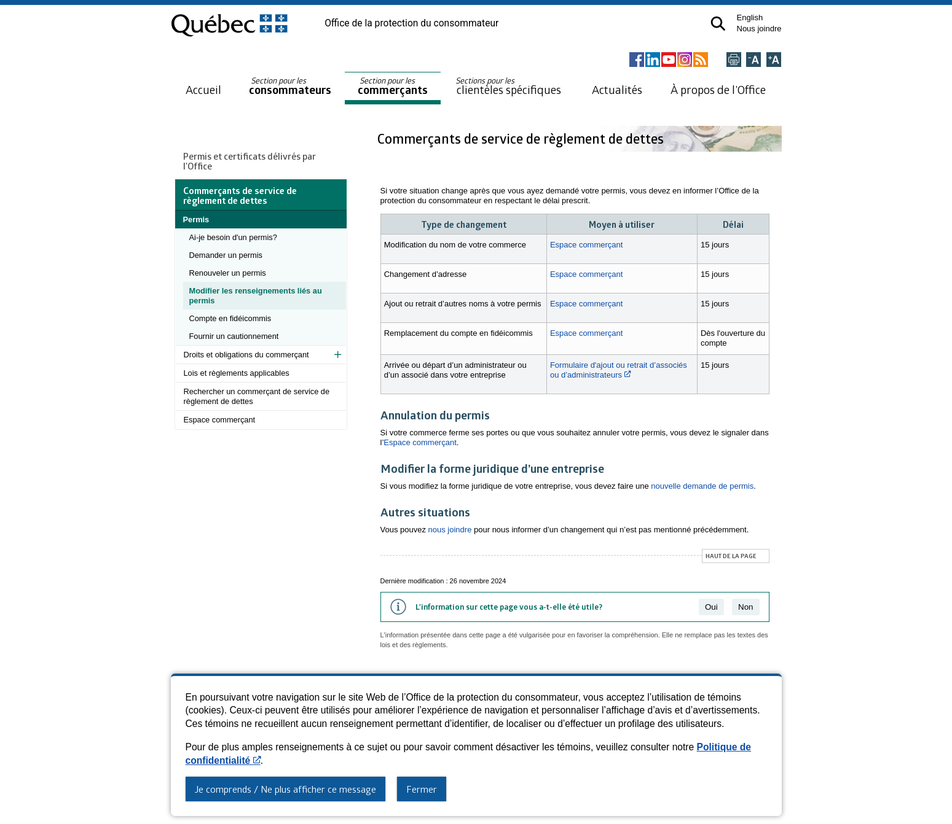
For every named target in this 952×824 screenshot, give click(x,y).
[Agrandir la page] (773, 60)
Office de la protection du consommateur (411, 23)
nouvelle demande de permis (702, 486)
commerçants (393, 86)
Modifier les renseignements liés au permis (255, 295)
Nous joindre (759, 28)
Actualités (617, 89)
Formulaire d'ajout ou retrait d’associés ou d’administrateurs (618, 369)
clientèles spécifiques (508, 86)
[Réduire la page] (753, 60)
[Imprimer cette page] (733, 60)
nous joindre (450, 529)
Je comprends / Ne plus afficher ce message (285, 789)
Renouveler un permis (227, 273)
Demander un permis (226, 255)
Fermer (421, 789)
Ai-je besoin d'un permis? (233, 237)
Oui (711, 607)
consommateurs (290, 86)
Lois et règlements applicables (236, 373)
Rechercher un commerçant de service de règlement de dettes (257, 396)
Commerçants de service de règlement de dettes (522, 138)
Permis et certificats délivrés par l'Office (249, 161)
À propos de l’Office (718, 89)
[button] (718, 23)
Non (745, 607)
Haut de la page (731, 555)
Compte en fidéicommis (230, 318)
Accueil (203, 89)
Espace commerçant (220, 419)
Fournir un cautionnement (234, 336)
